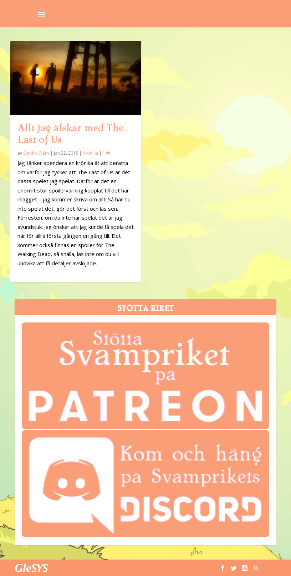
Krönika (90, 153)
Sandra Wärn (36, 153)
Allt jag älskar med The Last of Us (70, 134)
